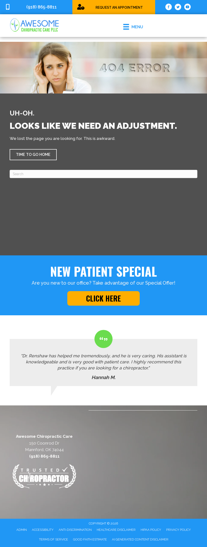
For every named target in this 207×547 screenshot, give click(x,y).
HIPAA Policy (151, 530)
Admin (21, 530)
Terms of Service (53, 539)
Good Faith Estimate (90, 539)
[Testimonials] (103, 358)
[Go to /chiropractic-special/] (113, 7)
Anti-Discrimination (75, 530)
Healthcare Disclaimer (116, 530)
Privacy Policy (178, 530)
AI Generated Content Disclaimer (140, 539)
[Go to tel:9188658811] (36, 7)
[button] (33, 154)
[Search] (103, 174)
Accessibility (43, 530)
